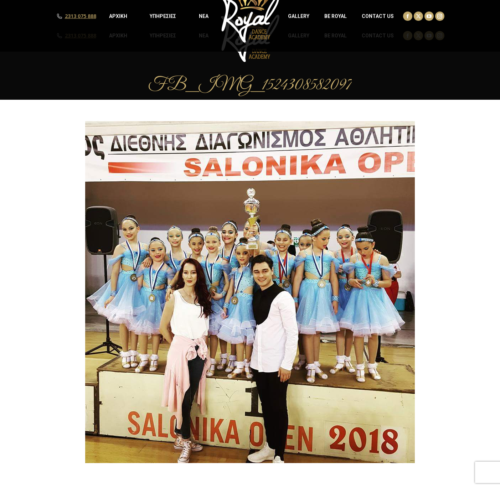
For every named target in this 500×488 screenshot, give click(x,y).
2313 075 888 (80, 35)
